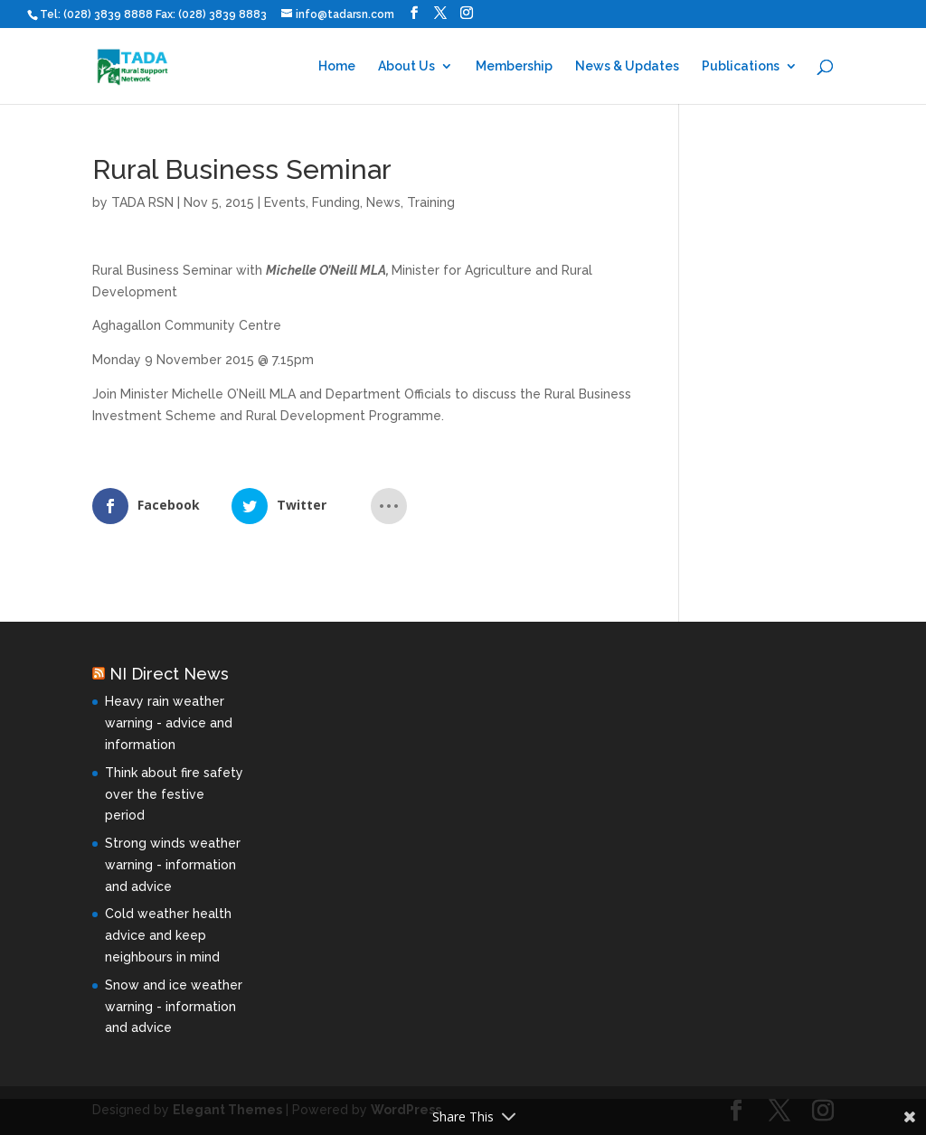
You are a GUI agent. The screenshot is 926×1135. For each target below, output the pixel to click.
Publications (741, 66)
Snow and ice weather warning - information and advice (173, 1007)
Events (285, 202)
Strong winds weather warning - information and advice (173, 865)
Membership (514, 66)
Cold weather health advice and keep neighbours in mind (168, 935)
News (383, 202)
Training (431, 202)
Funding (336, 202)
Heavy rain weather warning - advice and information (168, 723)
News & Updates (627, 66)
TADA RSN (142, 202)
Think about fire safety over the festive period (174, 794)
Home (336, 66)
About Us (406, 66)
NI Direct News (169, 673)
